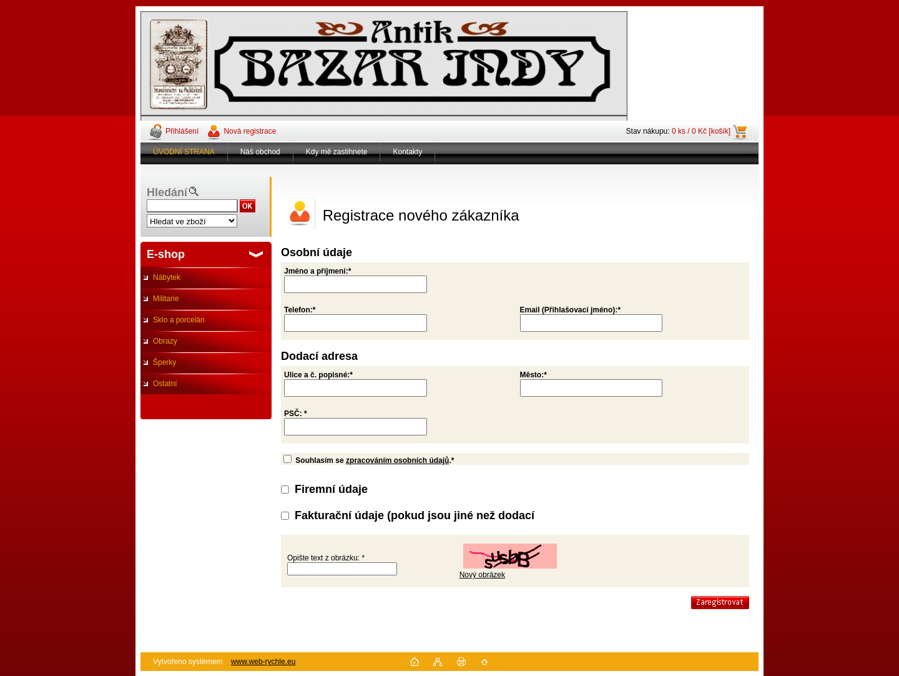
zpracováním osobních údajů (397, 460)
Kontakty (407, 151)
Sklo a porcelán (179, 320)
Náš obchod (260, 151)
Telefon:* (299, 310)
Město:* (533, 374)
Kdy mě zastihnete (337, 151)
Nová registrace (250, 131)
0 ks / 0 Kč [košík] (701, 131)
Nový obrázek (482, 574)
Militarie (166, 298)
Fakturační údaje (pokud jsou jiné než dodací (414, 515)
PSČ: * (295, 413)
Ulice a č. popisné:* (318, 374)
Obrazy (165, 341)
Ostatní (165, 383)
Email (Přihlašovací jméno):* (570, 310)
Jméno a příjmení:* (317, 271)
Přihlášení (182, 131)
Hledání (167, 192)
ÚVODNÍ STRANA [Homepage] (184, 151)
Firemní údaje (331, 489)
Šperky (164, 362)
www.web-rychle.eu (263, 661)
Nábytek (166, 277)
